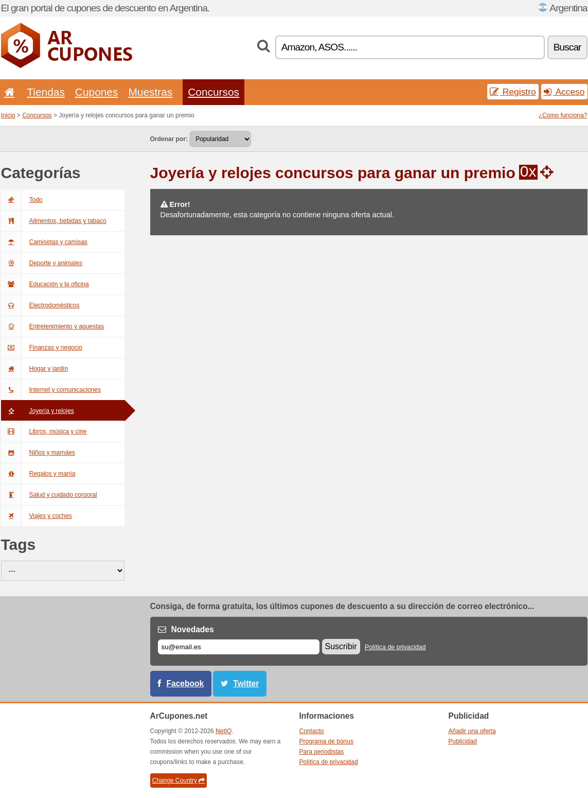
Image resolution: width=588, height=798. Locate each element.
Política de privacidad (395, 647)
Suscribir (341, 646)
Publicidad (463, 741)
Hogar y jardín (34, 368)
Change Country (178, 780)
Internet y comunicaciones (51, 389)
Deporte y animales (41, 263)
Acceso (564, 91)
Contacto (311, 731)
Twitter (246, 683)
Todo (22, 199)
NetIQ (223, 731)
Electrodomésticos (40, 305)
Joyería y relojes (37, 411)
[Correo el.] (238, 646)
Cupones (96, 92)
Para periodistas (321, 751)
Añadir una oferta (472, 731)
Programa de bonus (326, 741)
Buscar (567, 47)
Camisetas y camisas (44, 242)
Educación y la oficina (45, 284)
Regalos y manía (38, 473)
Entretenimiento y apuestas (52, 326)
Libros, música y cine (44, 431)
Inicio (8, 115)
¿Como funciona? (563, 115)
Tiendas (46, 92)
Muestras (150, 92)
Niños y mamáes (38, 452)
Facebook (185, 683)
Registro (513, 91)
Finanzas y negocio (41, 347)
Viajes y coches (36, 516)
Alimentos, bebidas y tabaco (53, 221)
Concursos (213, 92)
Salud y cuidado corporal (49, 494)
